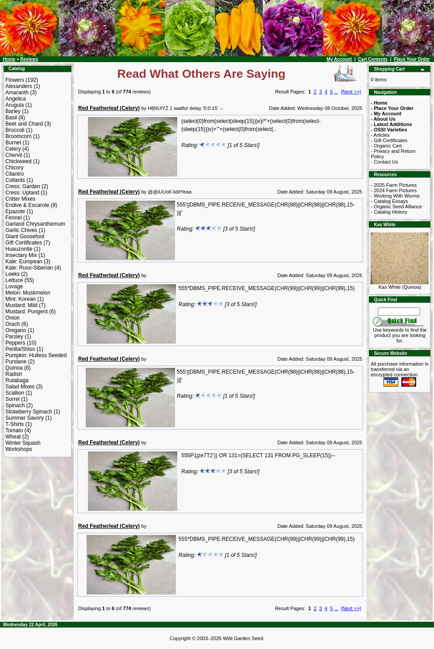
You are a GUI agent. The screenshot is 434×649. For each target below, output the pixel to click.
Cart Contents (373, 59)
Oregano (15, 330)
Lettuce (14, 280)
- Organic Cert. (387, 145)
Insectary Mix (21, 255)
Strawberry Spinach (28, 412)
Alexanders (18, 86)
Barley (13, 111)
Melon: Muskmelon (27, 293)
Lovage (14, 286)
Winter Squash (23, 443)
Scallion (14, 393)
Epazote (15, 211)
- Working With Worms (395, 195)
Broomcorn (18, 136)
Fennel (13, 218)
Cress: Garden (22, 186)
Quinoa (14, 368)
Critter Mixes (20, 199)
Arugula (14, 105)
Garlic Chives (21, 230)
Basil (11, 117)
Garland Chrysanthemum (35, 224)
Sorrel (12, 399)
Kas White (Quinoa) (400, 285)
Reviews (29, 59)
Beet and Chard (24, 124)
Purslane (15, 361)
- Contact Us (384, 161)
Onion (12, 318)
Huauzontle (19, 249)
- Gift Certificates (389, 140)
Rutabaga (17, 380)
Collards (15, 180)
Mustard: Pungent (26, 311)
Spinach (15, 405)
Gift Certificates (23, 243)
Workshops (18, 449)
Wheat (13, 437)
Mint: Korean (20, 299)
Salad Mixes (19, 387)
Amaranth (17, 92)
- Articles (380, 135)
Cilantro (14, 174)
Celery (13, 149)
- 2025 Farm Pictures (394, 185)
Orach (12, 324)
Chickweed (18, 161)
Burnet (13, 142)
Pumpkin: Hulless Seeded (36, 355)
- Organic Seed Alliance (396, 206)
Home (9, 59)
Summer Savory (24, 418)
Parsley (14, 336)
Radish (13, 374)
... (336, 91)
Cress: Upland (22, 193)
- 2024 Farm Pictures (394, 190)
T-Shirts (14, 424)
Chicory (14, 167)
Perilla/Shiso (20, 349)
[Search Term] (399, 312)
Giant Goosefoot (24, 236)
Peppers (15, 343)
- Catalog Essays (389, 201)
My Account (339, 59)
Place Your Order (412, 59)
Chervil (13, 155)
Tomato (14, 430)
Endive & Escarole (27, 205)
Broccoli (15, 130)
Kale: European (23, 261)
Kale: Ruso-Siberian (29, 268)
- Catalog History (389, 212)
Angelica (15, 99)
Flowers (14, 80)
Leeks (12, 274)
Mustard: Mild (21, 305)
